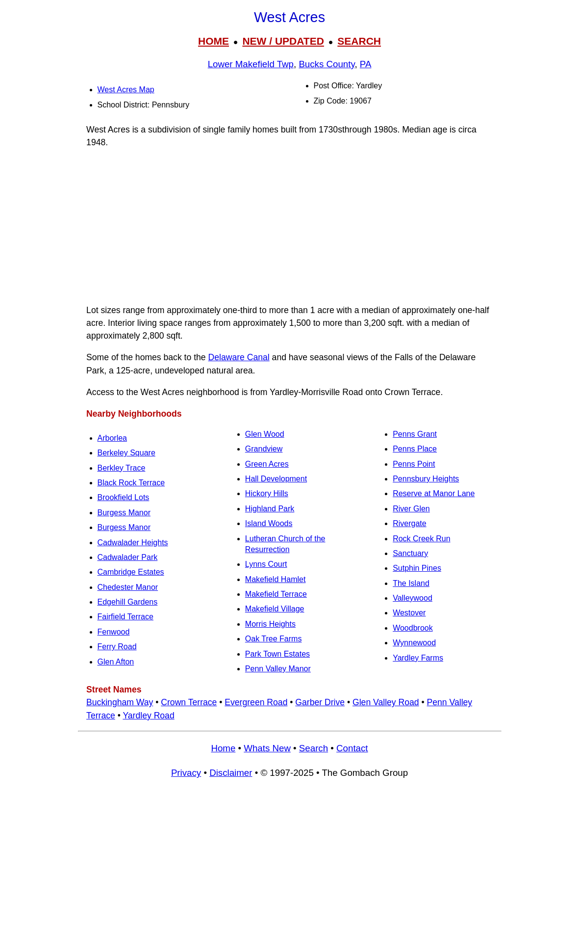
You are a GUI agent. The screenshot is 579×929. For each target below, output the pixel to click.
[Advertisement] (290, 226)
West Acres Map (126, 89)
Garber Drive (320, 702)
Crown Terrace (189, 702)
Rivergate (409, 523)
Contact (352, 748)
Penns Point (414, 464)
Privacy (186, 773)
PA (366, 64)
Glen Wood (264, 434)
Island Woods (269, 523)
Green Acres (267, 464)
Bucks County (326, 64)
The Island (411, 583)
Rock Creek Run (421, 538)
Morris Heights (270, 624)
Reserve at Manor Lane (434, 493)
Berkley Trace (122, 468)
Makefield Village (274, 609)
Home (223, 748)
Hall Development (276, 479)
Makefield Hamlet (275, 579)
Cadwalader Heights (133, 542)
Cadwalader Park (128, 557)
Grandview (263, 449)
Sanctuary (410, 553)
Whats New (267, 748)
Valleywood (412, 598)
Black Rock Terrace (131, 482)
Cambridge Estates (131, 572)
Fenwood (114, 632)
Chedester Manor (128, 587)
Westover (409, 613)
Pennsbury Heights (426, 479)
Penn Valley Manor (278, 668)
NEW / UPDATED (283, 41)
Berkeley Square (126, 453)
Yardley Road (148, 715)
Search (313, 748)
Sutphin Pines (417, 568)
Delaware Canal (239, 357)
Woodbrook (413, 628)
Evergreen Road (256, 702)
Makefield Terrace (276, 594)
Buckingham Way (119, 702)
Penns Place (415, 449)
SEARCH (359, 41)
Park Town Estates (277, 654)
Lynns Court (266, 564)
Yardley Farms (418, 658)
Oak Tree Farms (273, 639)
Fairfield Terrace (125, 616)
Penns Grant (415, 434)
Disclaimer (230, 773)
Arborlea (112, 438)
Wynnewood (414, 642)
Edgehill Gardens (128, 602)
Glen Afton (116, 662)
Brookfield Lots (124, 497)
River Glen (411, 508)
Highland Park (270, 508)
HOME (213, 41)
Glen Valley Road (385, 702)
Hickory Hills (266, 493)
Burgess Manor (124, 512)
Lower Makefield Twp (251, 64)
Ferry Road (117, 646)
